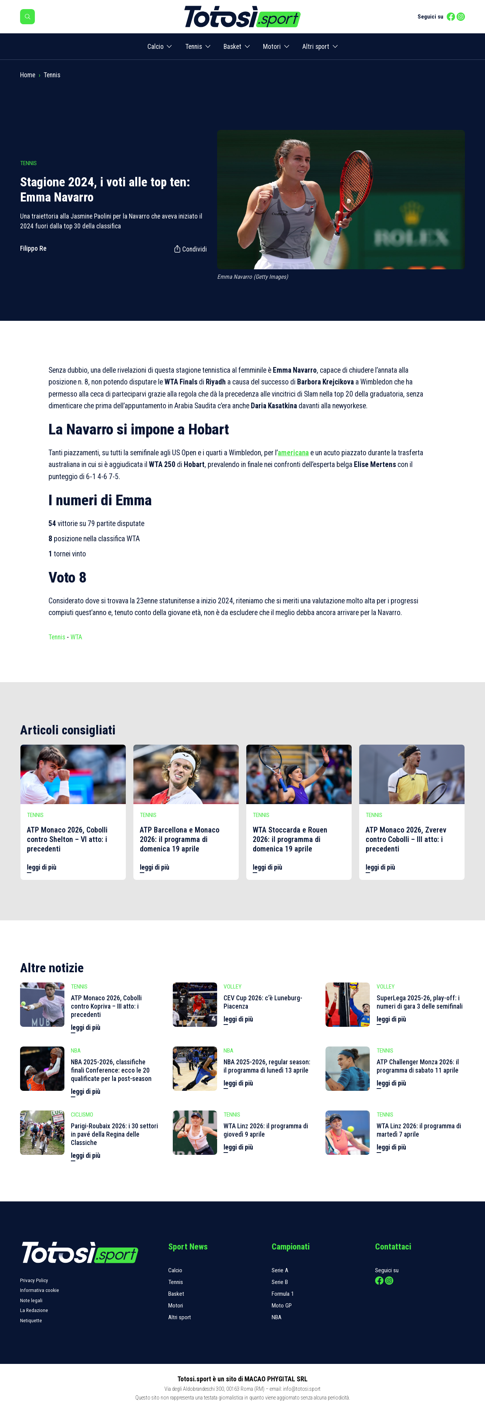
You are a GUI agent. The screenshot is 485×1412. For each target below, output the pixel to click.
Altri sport (315, 46)
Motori (272, 46)
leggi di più (41, 867)
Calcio (155, 46)
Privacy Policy (34, 1280)
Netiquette (31, 1320)
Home (27, 75)
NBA (277, 1317)
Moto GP (282, 1305)
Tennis (193, 46)
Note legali (31, 1300)
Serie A (280, 1270)
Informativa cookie (39, 1290)
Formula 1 (283, 1293)
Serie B (280, 1282)
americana (293, 452)
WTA (76, 637)
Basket (232, 46)
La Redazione (34, 1310)
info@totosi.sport (302, 1389)
